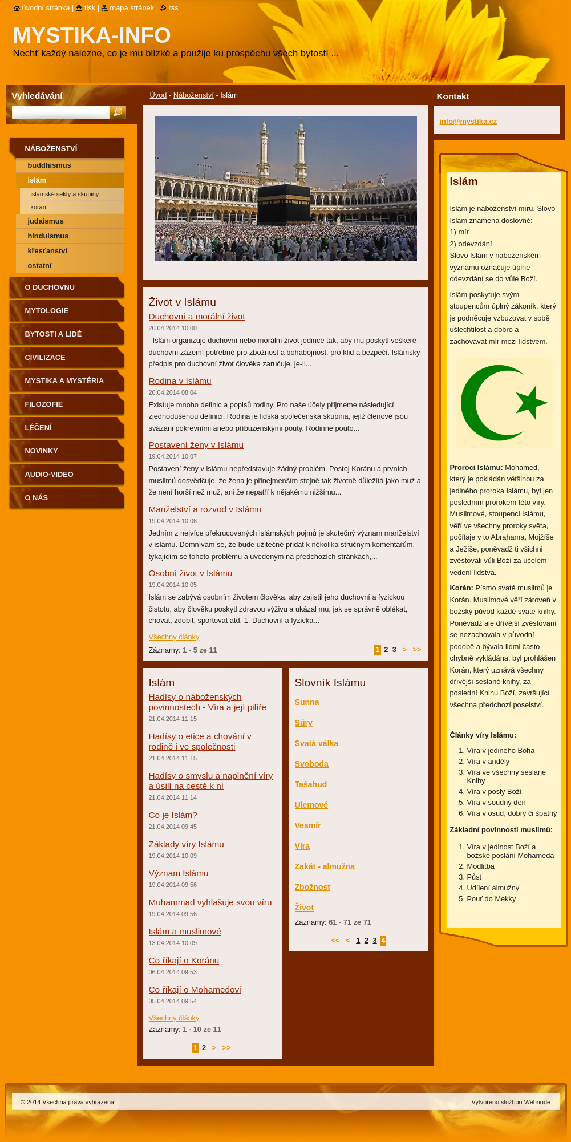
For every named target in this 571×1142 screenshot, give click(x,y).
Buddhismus (49, 165)
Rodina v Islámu (180, 381)
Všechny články (174, 637)
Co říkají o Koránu (184, 960)
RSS (174, 7)
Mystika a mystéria (64, 380)
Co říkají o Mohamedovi (195, 989)
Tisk (89, 7)
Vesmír (308, 825)
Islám (37, 180)
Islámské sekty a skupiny (65, 194)
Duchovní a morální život (197, 316)
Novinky (41, 451)
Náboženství (193, 95)
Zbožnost (313, 887)
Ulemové (312, 804)
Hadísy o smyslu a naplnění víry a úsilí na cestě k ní (211, 781)
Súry (304, 722)
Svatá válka (317, 743)
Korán (38, 207)
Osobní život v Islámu (191, 573)
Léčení (38, 427)
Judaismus (46, 221)
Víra (302, 846)
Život (304, 907)
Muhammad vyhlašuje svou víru (210, 902)
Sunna (307, 702)
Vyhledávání (37, 95)
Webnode (537, 1102)
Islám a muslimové (185, 931)
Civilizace (45, 357)
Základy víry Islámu (186, 844)
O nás (36, 497)
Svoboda (312, 763)
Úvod (158, 95)
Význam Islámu (179, 873)
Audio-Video (49, 474)
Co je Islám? (173, 815)
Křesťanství (47, 250)
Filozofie (44, 404)
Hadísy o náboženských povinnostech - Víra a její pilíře (208, 702)
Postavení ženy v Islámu (196, 444)
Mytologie (47, 310)
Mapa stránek (132, 7)
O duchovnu (50, 287)
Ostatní (40, 265)
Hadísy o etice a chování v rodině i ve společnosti (200, 741)
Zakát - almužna (325, 866)
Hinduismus (48, 236)
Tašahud (311, 784)
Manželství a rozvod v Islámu (205, 509)
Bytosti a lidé (53, 334)
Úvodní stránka (46, 7)
